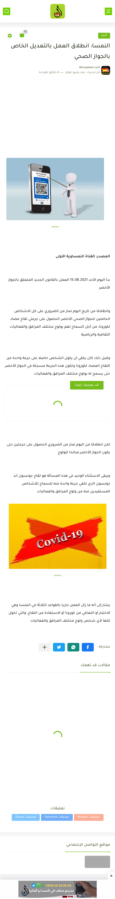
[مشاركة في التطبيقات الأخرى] (45, 647)
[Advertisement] (57, 121)
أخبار (104, 35)
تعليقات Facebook (57, 817)
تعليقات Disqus (25, 817)
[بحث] (6, 11)
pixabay (55, 227)
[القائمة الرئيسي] (108, 11)
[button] (88, 647)
